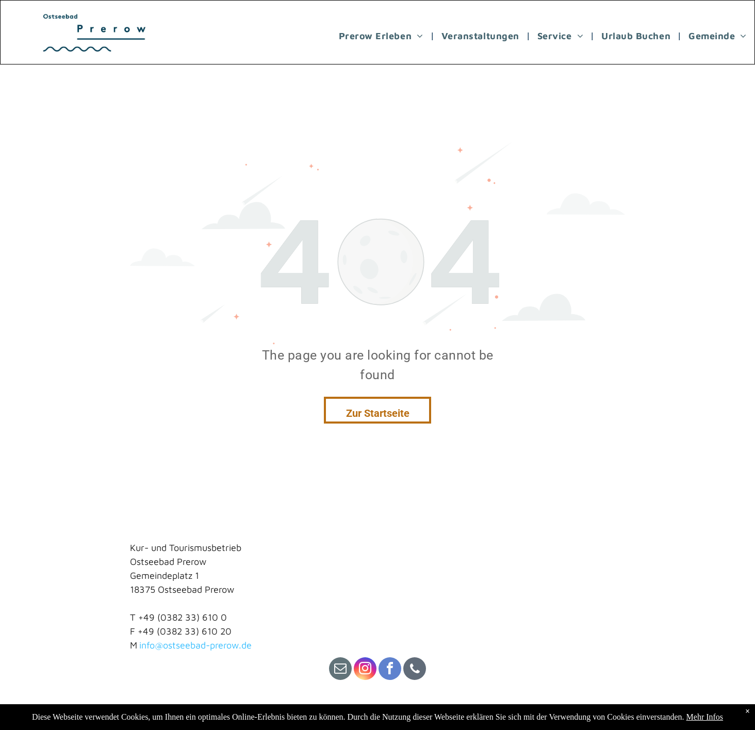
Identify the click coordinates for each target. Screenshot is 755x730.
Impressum (152, 710)
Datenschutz (240, 710)
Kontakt (194, 710)
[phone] (414, 670)
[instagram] (365, 670)
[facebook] (390, 670)
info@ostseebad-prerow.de (195, 645)
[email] (340, 670)
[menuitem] (382, 35)
